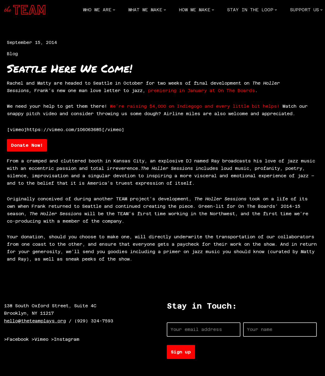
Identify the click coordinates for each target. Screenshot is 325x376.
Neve (9, 369)
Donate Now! (27, 145)
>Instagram (65, 340)
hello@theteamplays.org (35, 321)
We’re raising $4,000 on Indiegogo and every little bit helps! (195, 106)
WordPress (67, 369)
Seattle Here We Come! (69, 68)
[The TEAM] (24, 10)
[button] (114, 10)
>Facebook (16, 340)
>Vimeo (40, 340)
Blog (12, 53)
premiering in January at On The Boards (201, 90)
